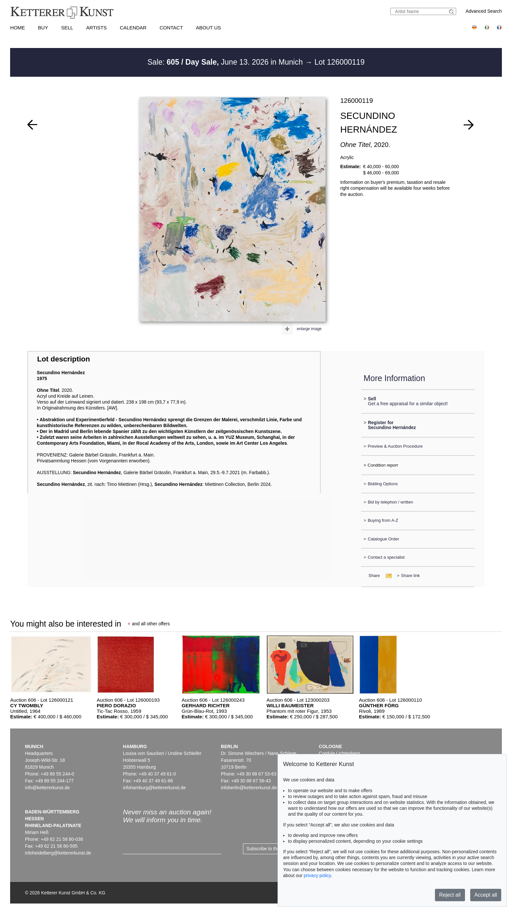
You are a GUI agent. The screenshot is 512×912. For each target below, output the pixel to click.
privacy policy (317, 875)
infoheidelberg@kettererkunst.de (58, 853)
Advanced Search (484, 11)
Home (17, 27)
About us (208, 27)
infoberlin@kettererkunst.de (249, 787)
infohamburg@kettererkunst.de (154, 787)
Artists (96, 27)
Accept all (485, 895)
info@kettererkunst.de (47, 787)
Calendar (133, 27)
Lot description (63, 359)
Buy (43, 27)
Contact (171, 27)
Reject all (450, 895)
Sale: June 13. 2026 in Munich (226, 62)
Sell (67, 27)
